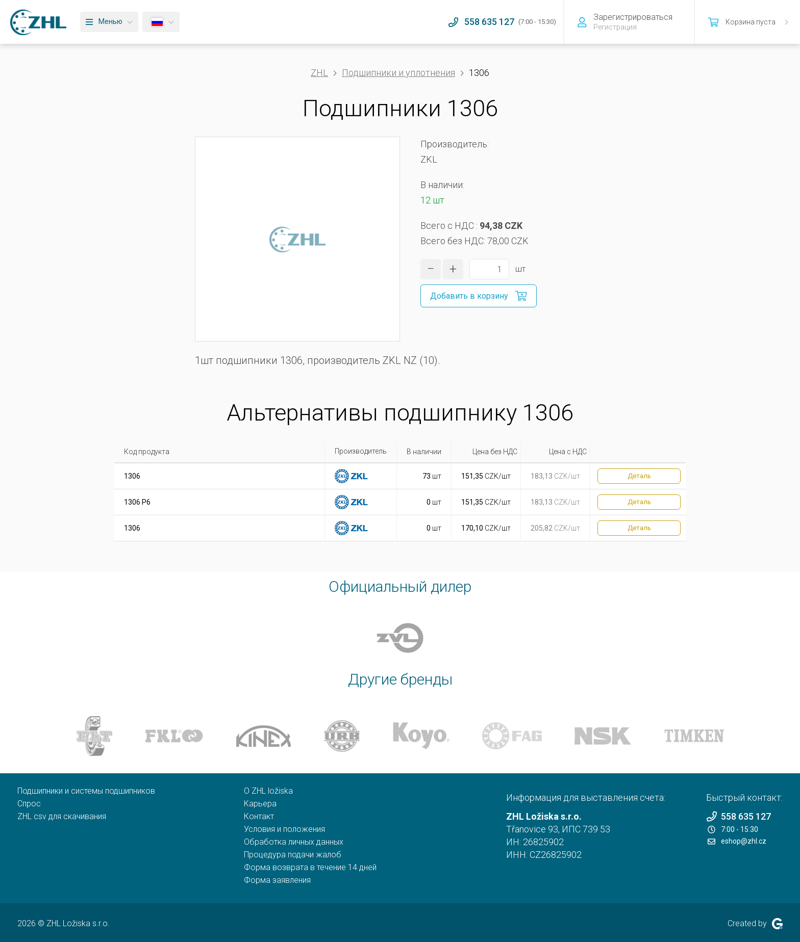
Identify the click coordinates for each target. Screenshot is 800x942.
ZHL (319, 72)
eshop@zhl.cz (737, 841)
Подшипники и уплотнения (398, 72)
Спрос (29, 803)
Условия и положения (284, 829)
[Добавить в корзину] (478, 295)
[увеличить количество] (453, 269)
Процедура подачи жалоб (292, 854)
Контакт (259, 816)
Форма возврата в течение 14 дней (310, 867)
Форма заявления (277, 880)
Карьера (260, 803)
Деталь (639, 476)
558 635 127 (738, 816)
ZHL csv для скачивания (61, 816)
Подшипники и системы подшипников (86, 791)
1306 (132, 476)
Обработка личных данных (293, 842)
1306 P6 (137, 502)
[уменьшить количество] (430, 269)
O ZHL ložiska (268, 791)
